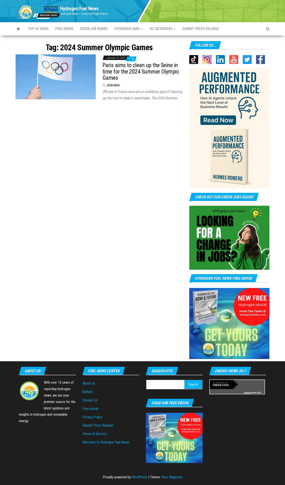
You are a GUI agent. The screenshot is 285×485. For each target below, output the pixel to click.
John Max (113, 85)
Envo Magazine (171, 477)
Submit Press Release (200, 29)
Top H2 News (38, 29)
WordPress (139, 477)
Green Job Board (94, 29)
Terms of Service (94, 434)
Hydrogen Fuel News (79, 8)
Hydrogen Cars (128, 29)
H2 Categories (162, 29)
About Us (88, 383)
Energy (247, 392)
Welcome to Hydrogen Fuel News (105, 442)
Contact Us (90, 400)
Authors (87, 392)
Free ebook (64, 29)
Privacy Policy (92, 417)
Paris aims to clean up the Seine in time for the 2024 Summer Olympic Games (140, 71)
